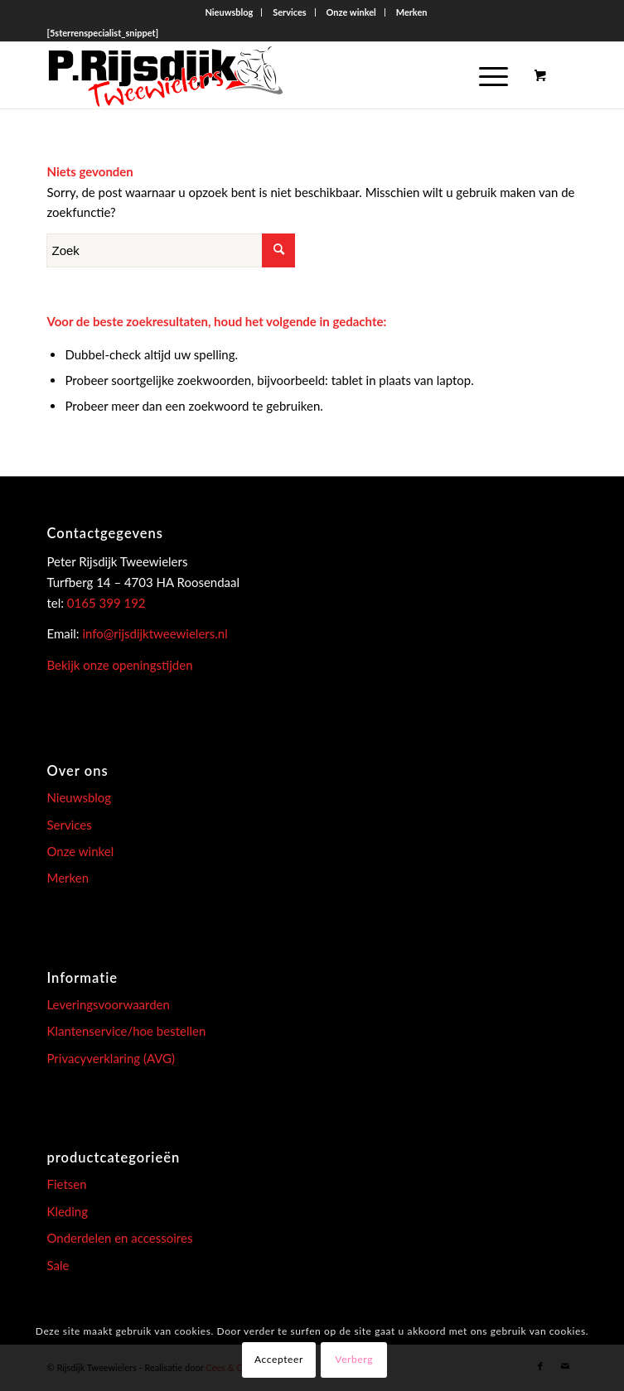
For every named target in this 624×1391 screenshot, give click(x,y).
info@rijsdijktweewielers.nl (154, 633)
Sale (57, 1265)
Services (290, 12)
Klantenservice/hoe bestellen (126, 1030)
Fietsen (66, 1184)
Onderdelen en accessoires (119, 1237)
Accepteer (278, 1359)
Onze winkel (351, 12)
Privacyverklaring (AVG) (110, 1058)
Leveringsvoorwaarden (107, 1004)
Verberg (354, 1359)
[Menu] (485, 75)
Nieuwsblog (229, 12)
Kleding (67, 1211)
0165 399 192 (105, 602)
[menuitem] (229, 12)
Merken (412, 12)
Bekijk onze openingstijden (119, 664)
